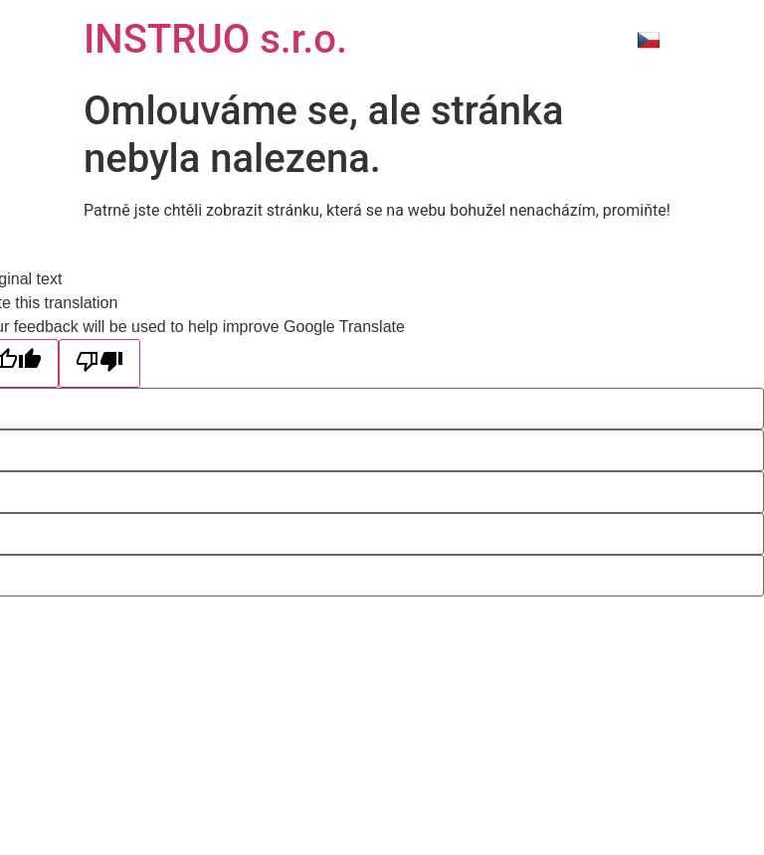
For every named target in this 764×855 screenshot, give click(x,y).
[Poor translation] (99, 363)
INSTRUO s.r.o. (215, 39)
